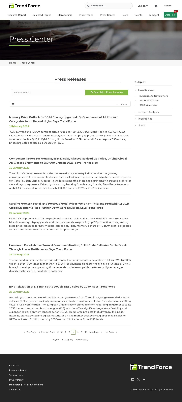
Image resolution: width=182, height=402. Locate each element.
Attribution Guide (149, 100)
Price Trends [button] (86, 15)
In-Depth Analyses (148, 112)
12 (86, 332)
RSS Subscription (148, 105)
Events (138, 15)
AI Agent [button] (154, 15)
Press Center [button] (107, 15)
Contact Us (14, 389)
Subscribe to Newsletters (153, 96)
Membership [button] (65, 15)
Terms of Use (16, 375)
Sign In (167, 5)
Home (12, 62)
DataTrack (171, 14)
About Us (14, 365)
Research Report (16, 15)
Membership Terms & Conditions (26, 384)
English (143, 6)
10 (78, 332)
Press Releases (146, 90)
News (124, 15)
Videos (141, 125)
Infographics (145, 118)
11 (81, 332)
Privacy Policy (16, 380)
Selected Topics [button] (42, 15)
